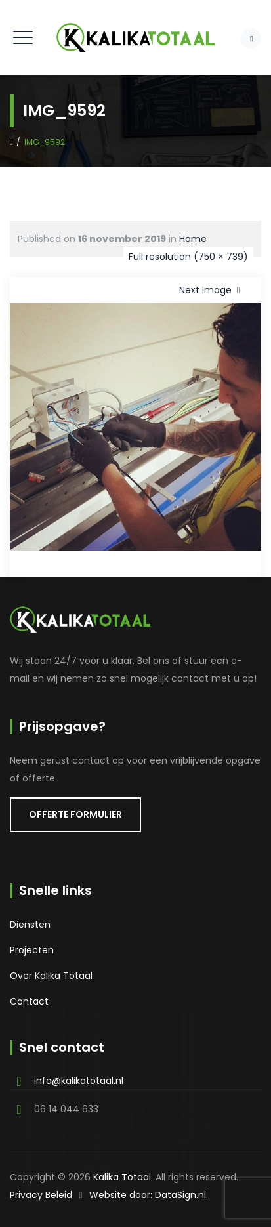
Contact (29, 1001)
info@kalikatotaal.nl (78, 1080)
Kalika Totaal (122, 1177)
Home (193, 238)
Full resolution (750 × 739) (188, 256)
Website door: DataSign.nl (147, 1194)
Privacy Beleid (41, 1194)
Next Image (212, 290)
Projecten (32, 950)
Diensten (30, 924)
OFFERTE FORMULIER (75, 814)
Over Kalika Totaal (51, 975)
